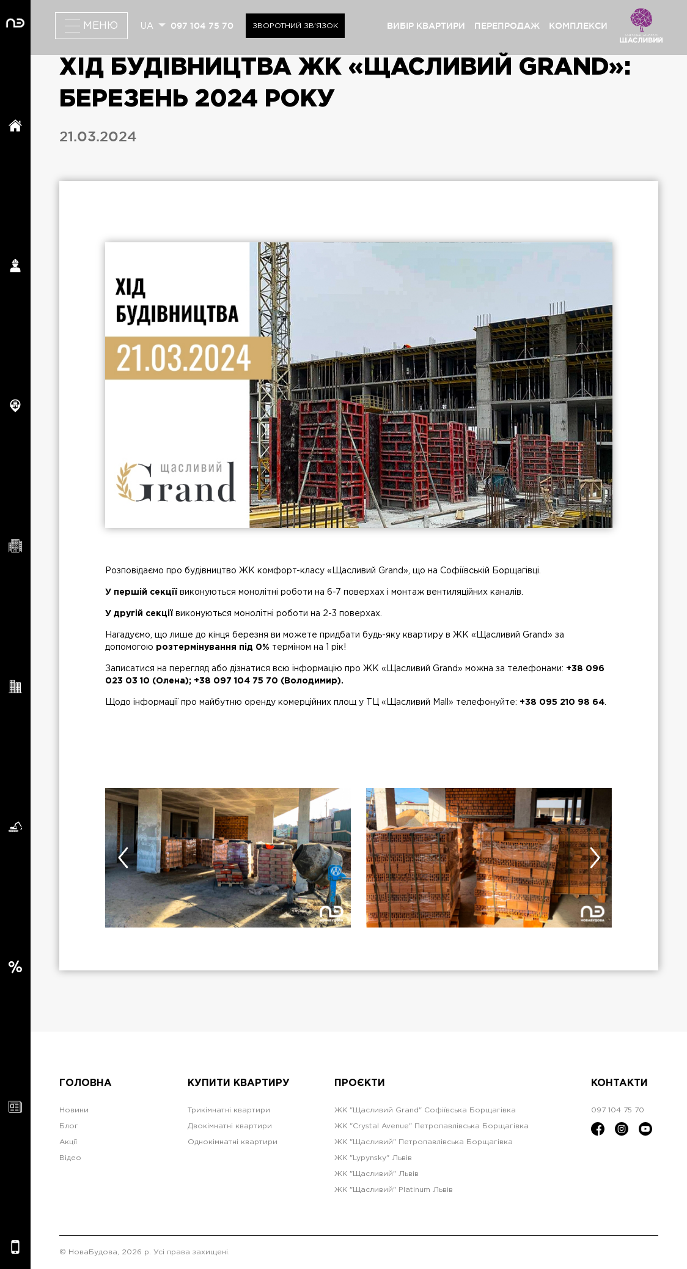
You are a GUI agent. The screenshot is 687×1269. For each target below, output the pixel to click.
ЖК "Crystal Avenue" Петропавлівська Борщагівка (431, 1126)
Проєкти (359, 1083)
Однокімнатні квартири (232, 1142)
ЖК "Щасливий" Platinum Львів (393, 1189)
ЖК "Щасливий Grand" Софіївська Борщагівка (425, 1110)
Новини (74, 1110)
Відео (70, 1158)
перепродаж (507, 26)
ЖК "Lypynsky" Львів (373, 1158)
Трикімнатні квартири (229, 1110)
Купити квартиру (239, 1083)
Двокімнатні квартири (230, 1126)
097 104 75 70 (202, 26)
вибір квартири (426, 26)
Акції (68, 1142)
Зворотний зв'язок (295, 26)
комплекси (578, 26)
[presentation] (122, 858)
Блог (68, 1126)
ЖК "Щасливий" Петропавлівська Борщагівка (423, 1142)
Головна (85, 1083)
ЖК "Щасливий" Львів (376, 1173)
